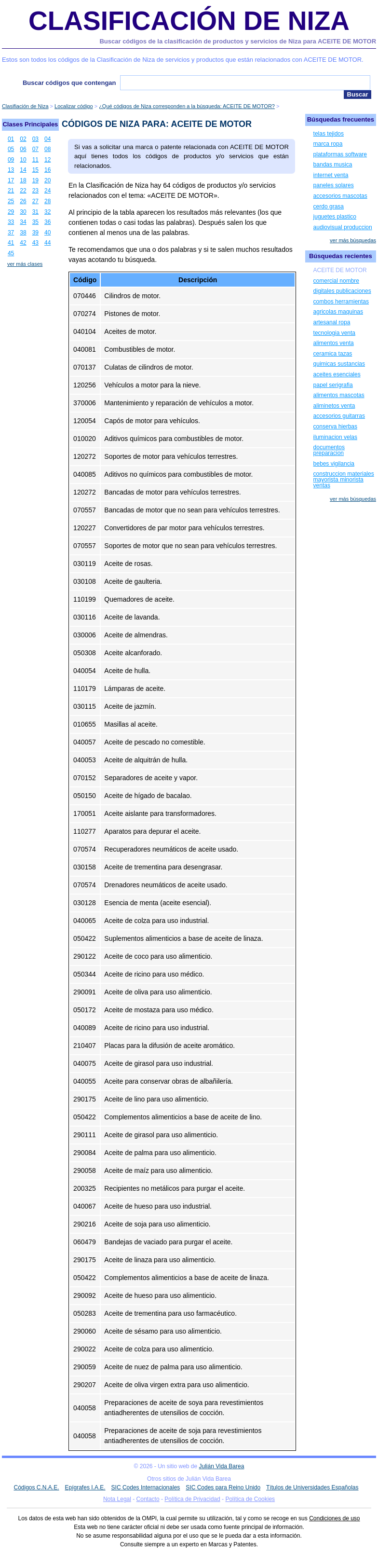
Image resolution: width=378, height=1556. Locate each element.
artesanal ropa (332, 322)
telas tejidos (328, 133)
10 (23, 159)
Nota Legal (117, 1499)
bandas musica (332, 164)
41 (11, 242)
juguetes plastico (334, 216)
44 (47, 242)
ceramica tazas (332, 353)
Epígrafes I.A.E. (85, 1487)
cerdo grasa (328, 206)
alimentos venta (333, 343)
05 (11, 149)
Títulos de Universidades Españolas (312, 1487)
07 (35, 149)
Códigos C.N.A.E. (36, 1487)
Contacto (148, 1499)
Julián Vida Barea (221, 1466)
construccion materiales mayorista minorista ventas (343, 479)
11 (35, 159)
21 (11, 190)
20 (47, 180)
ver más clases (24, 264)
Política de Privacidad (192, 1499)
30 (23, 211)
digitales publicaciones (342, 291)
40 (47, 232)
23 (35, 190)
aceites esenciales (337, 374)
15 (35, 169)
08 (47, 149)
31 (35, 211)
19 (35, 180)
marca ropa (328, 143)
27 (35, 201)
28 (47, 201)
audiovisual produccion (342, 227)
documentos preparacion (329, 450)
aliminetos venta (334, 405)
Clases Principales (30, 124)
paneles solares (333, 185)
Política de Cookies (250, 1499)
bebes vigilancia (333, 463)
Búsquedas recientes (340, 256)
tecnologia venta (334, 333)
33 (11, 222)
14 (23, 169)
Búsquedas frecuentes (340, 119)
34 (23, 222)
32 (47, 211)
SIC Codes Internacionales (145, 1487)
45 (11, 253)
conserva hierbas (335, 426)
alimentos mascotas (338, 395)
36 (47, 222)
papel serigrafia (333, 385)
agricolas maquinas (338, 311)
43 (35, 242)
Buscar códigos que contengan (69, 82)
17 (11, 180)
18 (23, 180)
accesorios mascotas (340, 196)
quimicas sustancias (339, 363)
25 (11, 201)
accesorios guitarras (339, 416)
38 (23, 232)
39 (35, 232)
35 (35, 222)
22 (23, 190)
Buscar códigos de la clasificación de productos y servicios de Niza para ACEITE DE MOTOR (237, 41)
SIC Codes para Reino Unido (223, 1487)
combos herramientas (341, 301)
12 (47, 159)
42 (23, 242)
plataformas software (340, 154)
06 (23, 149)
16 (47, 169)
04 (47, 139)
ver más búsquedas (353, 240)
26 (23, 201)
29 (11, 211)
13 (11, 169)
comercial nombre (336, 280)
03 (35, 139)
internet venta (331, 175)
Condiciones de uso (334, 1518)
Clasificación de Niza (189, 21)
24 (47, 190)
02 (23, 139)
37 (11, 232)
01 (11, 139)
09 (11, 159)
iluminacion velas (335, 437)
